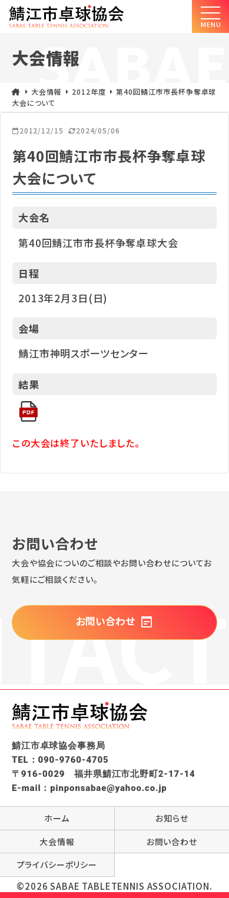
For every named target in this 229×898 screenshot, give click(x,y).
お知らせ (171, 818)
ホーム (56, 818)
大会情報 (56, 841)
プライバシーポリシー (57, 864)
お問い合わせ (115, 621)
